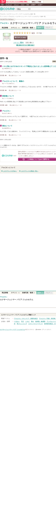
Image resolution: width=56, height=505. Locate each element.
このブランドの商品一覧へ (29, 171)
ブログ (22, 4)
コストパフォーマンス (35, 323)
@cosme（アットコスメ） (44, 329)
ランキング (9, 4)
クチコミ (15, 28)
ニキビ (27, 321)
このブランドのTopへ (10, 171)
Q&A (27, 4)
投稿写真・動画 (28, 28)
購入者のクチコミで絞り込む (25, 45)
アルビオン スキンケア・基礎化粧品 (26, 318)
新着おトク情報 (36, 2)
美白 (32, 321)
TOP (2, 4)
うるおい (17, 321)
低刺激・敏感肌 (40, 321)
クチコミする (20, 38)
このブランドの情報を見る (7, 19)
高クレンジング (22, 323)
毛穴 (22, 321)
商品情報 (5, 28)
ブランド (16, 4)
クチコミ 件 (18, 42)
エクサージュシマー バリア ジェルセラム (16, 299)
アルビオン (4, 23)
